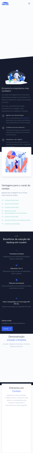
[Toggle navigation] (29, 3)
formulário (25, 118)
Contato (7, 329)
